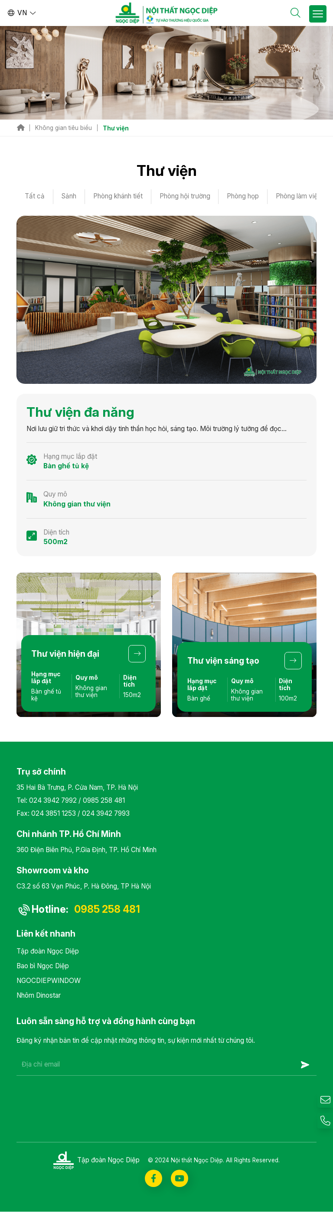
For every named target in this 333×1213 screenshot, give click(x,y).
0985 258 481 (104, 801)
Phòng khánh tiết (119, 196)
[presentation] (82, 1098)
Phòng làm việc (300, 196)
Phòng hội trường (185, 196)
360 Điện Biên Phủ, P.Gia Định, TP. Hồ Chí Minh (86, 850)
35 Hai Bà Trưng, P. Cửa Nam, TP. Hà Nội (77, 788)
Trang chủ (20, 128)
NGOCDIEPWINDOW (48, 981)
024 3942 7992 (53, 801)
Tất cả (35, 196)
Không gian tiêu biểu (63, 127)
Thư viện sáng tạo (223, 660)
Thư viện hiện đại (66, 654)
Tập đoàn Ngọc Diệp (47, 952)
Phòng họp (245, 196)
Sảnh (69, 196)
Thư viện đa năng (80, 412)
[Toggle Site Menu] (317, 14)
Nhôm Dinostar (38, 996)
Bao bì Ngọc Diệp (42, 967)
